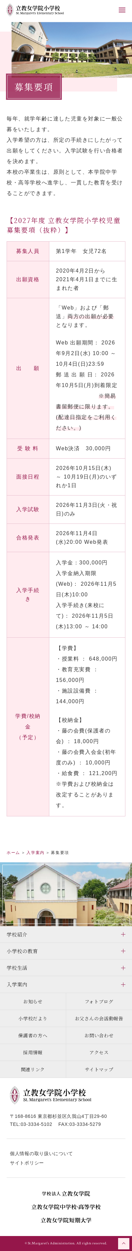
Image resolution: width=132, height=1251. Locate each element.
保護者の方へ (32, 1035)
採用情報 (33, 1052)
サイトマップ (99, 1069)
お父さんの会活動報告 (99, 1018)
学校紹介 (17, 934)
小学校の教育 (22, 950)
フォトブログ (99, 1001)
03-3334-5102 (36, 1124)
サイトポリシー (27, 1162)
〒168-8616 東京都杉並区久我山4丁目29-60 (58, 1116)
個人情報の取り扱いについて (41, 1153)
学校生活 (17, 967)
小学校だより (32, 1018)
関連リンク (33, 1069)
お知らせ (33, 1001)
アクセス (99, 1052)
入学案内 (17, 984)
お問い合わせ (98, 1035)
